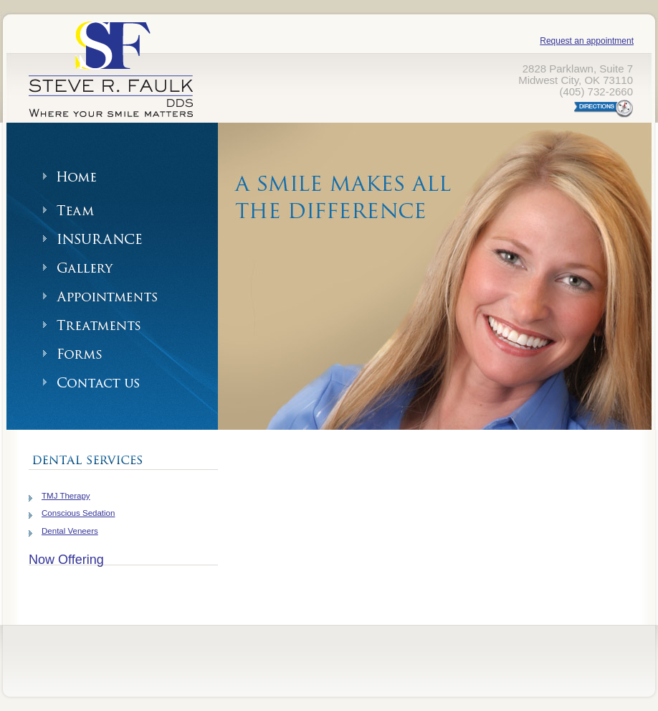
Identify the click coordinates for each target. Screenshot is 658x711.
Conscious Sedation (78, 513)
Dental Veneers (70, 531)
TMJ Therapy (66, 495)
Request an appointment (587, 41)
